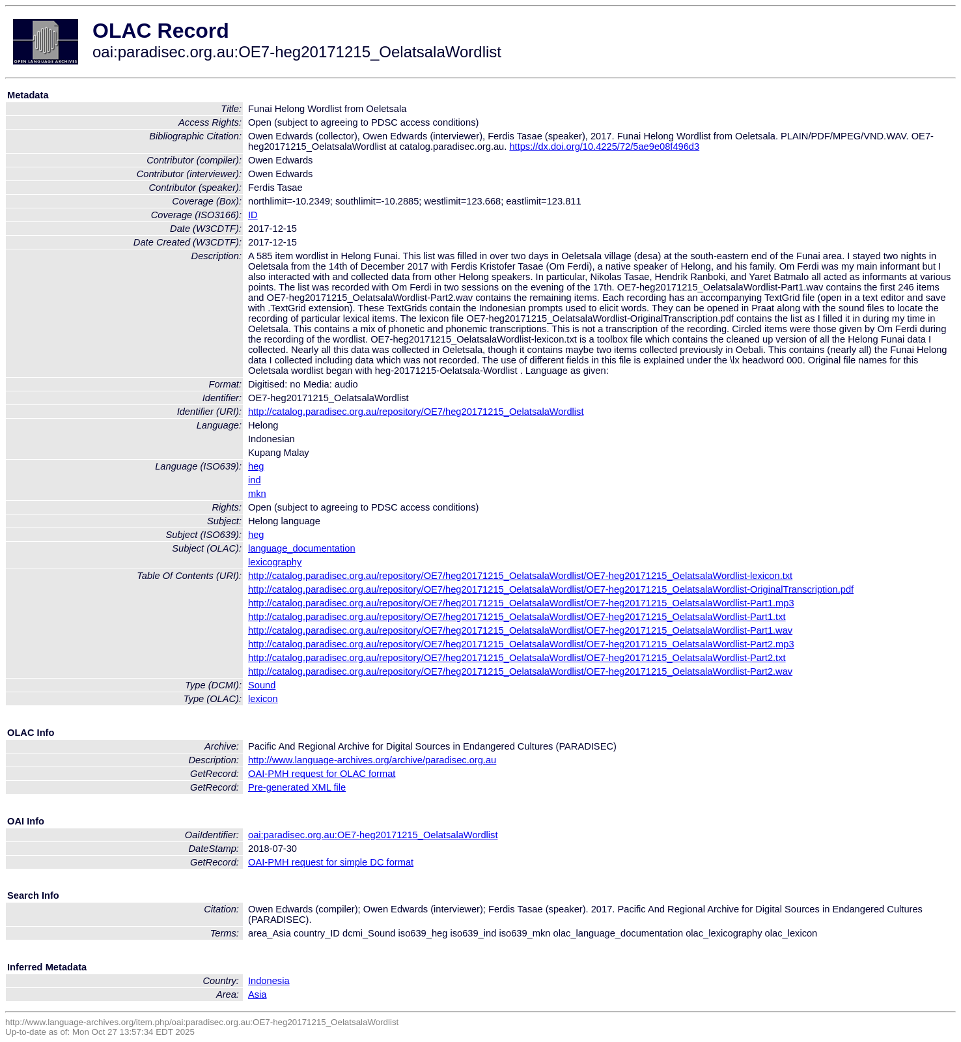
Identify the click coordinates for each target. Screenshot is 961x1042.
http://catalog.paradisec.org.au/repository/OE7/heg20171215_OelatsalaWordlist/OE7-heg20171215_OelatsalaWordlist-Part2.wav (520, 671)
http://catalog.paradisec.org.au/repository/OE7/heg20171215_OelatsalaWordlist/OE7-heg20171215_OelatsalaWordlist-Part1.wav (520, 630)
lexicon (263, 699)
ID (253, 215)
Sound (261, 685)
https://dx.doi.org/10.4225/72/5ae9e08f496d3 (604, 146)
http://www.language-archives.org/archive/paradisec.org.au (372, 760)
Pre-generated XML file (297, 787)
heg (256, 466)
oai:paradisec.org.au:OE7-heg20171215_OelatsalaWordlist (372, 835)
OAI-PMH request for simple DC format (330, 862)
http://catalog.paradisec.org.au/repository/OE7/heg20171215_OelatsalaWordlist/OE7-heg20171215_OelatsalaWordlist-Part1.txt (517, 617)
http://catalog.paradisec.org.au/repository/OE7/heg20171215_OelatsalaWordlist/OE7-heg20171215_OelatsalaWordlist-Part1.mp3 (521, 603)
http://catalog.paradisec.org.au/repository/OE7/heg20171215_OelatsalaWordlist (415, 411)
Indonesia (269, 981)
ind (254, 480)
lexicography (274, 562)
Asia (257, 994)
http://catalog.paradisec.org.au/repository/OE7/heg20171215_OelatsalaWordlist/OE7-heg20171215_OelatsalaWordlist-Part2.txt (517, 658)
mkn (257, 493)
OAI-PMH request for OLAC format (321, 773)
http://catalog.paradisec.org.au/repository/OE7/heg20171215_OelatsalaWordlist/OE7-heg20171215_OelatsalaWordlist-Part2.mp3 (521, 644)
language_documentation (301, 548)
